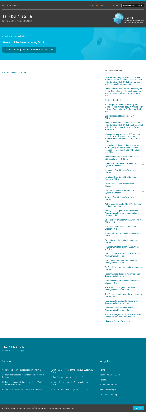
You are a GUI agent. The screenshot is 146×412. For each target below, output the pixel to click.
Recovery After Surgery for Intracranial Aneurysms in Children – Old (121, 302)
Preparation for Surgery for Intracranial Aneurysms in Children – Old (121, 288)
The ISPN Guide (17, 18)
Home (102, 370)
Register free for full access (131, 5)
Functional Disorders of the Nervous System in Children (120, 178)
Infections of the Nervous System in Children (120, 171)
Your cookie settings (109, 394)
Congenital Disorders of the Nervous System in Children (120, 164)
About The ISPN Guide (110, 375)
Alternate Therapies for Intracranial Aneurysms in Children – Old (120, 309)
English (91, 5)
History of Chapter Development (119, 321)
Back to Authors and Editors (14, 36)
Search (102, 5)
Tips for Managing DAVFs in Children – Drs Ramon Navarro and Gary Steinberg (123, 315)
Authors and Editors (108, 385)
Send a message (29, 49)
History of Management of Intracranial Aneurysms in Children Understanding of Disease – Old (122, 213)
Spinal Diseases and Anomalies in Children (119, 185)
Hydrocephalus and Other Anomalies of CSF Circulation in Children (122, 158)
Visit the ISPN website (10, 5)
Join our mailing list (108, 389)
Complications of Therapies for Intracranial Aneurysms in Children (123, 254)
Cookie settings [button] (52, 408)
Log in (115, 5)
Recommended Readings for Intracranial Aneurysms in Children (122, 275)
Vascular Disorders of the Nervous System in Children (119, 191)
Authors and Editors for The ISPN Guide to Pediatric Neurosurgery (123, 205)
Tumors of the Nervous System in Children (119, 198)
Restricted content (113, 100)
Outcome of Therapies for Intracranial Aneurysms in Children (121, 261)
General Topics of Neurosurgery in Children (119, 117)
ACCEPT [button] (139, 408)
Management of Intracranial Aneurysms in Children (122, 248)
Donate (103, 380)
